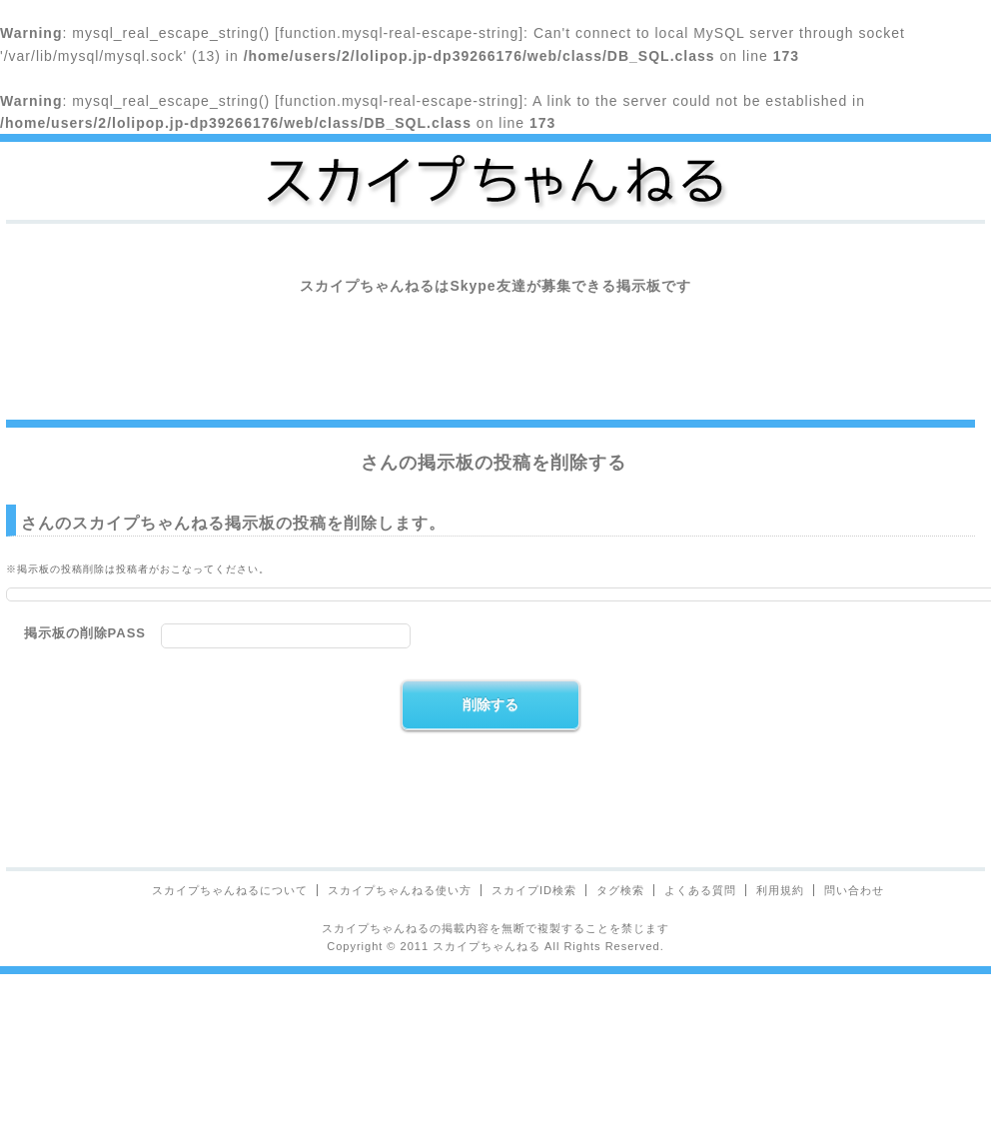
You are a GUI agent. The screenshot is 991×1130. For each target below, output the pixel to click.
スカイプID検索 (534, 890)
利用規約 (780, 890)
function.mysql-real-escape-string (399, 33)
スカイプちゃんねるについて (230, 890)
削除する (490, 704)
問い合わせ (854, 890)
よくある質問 (700, 890)
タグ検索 (620, 890)
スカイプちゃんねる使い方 (400, 890)
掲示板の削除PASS (85, 632)
